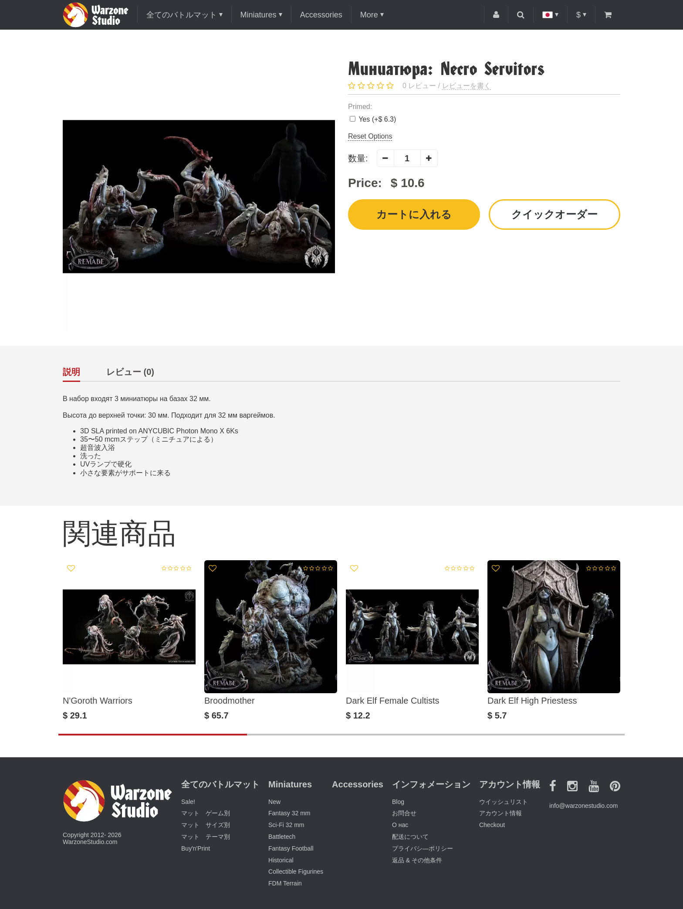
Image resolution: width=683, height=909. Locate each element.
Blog (398, 801)
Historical (281, 860)
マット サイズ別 (205, 824)
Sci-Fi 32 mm (286, 824)
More (369, 14)
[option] (129, 640)
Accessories (321, 14)
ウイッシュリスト (503, 801)
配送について (410, 836)
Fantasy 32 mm (289, 813)
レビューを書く (466, 85)
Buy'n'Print (195, 848)
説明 (71, 372)
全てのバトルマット (181, 14)
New (274, 801)
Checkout (492, 824)
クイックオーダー (554, 214)
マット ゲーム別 (205, 813)
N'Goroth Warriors (97, 700)
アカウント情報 (500, 813)
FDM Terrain (285, 883)
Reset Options (370, 136)
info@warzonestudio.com (583, 805)
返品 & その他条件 (417, 860)
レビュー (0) (130, 372)
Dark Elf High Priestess (532, 700)
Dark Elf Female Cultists (393, 700)
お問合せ (404, 813)
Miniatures (258, 14)
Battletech (281, 836)
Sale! (188, 801)
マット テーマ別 (205, 836)
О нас (400, 824)
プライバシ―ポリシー (422, 848)
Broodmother (229, 700)
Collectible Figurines (295, 871)
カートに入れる (414, 214)
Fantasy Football (291, 848)
